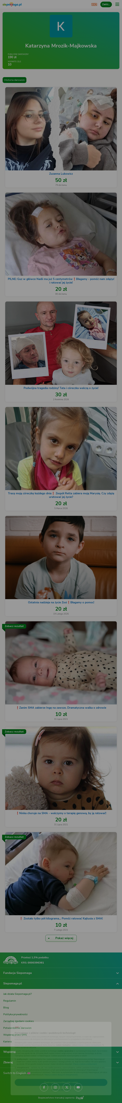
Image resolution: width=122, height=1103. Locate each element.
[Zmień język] (9, 1020)
